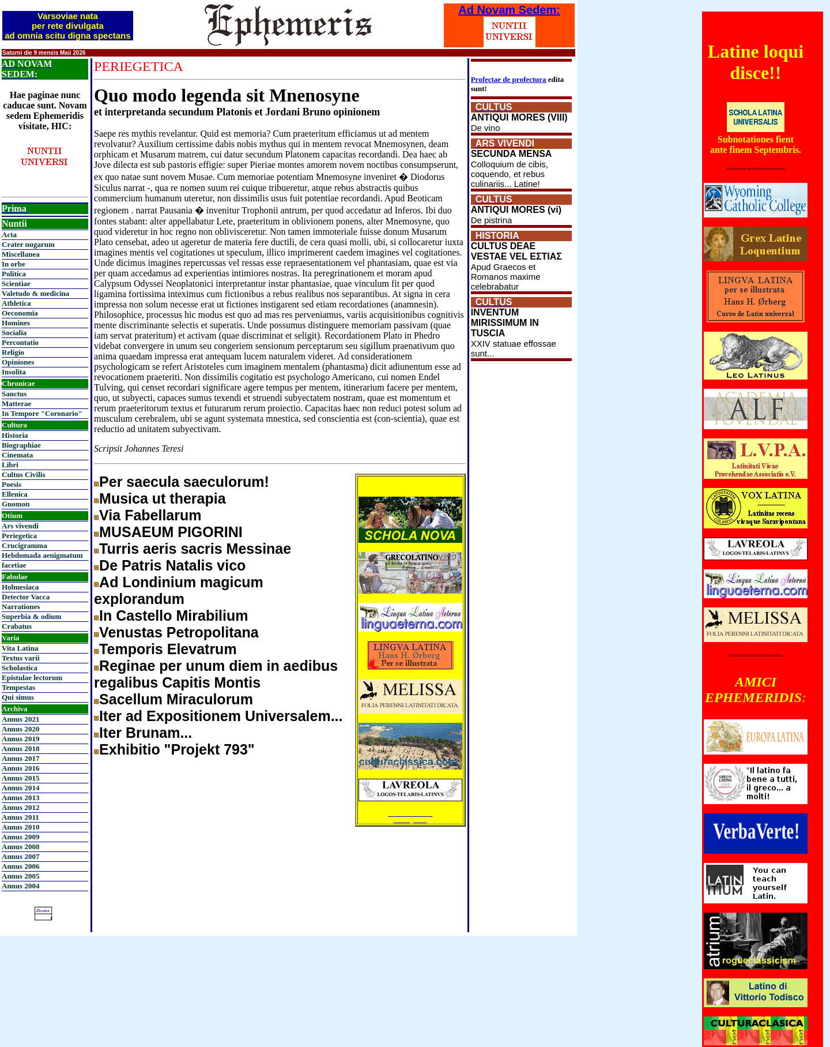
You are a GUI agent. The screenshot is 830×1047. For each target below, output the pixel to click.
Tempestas (18, 687)
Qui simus (18, 697)
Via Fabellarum (150, 515)
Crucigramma (24, 545)
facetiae (14, 565)
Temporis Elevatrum (168, 649)
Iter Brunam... (145, 733)
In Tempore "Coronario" (42, 413)
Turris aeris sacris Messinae (195, 549)
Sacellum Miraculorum (176, 699)
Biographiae (21, 445)
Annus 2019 (20, 738)
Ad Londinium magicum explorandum (178, 590)
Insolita (14, 371)
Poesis (11, 484)
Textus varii (21, 658)
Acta (9, 234)
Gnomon (15, 504)
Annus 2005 (20, 876)
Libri (10, 464)
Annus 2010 (20, 827)
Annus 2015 (20, 778)
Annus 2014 (20, 787)
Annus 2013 (20, 797)
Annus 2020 (20, 729)
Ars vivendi (20, 525)
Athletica (16, 303)
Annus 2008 (20, 846)
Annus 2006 (20, 866)
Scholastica (19, 667)
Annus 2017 (20, 758)
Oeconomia (20, 313)
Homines (16, 322)
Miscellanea (21, 254)
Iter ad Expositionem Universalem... (220, 716)
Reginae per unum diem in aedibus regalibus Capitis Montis (216, 674)
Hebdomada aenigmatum (42, 555)
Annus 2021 (20, 719)
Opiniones (18, 362)
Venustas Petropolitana (178, 632)
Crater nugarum (28, 244)
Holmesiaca (20, 587)
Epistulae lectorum (32, 677)
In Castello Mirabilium (173, 615)
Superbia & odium (31, 616)
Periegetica (19, 535)
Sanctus (14, 393)
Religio (13, 352)
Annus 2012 (20, 807)
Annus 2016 (20, 768)
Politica (14, 273)
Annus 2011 (20, 817)
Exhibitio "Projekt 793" (177, 749)
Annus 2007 (20, 856)
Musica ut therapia (162, 498)
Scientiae (16, 283)
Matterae (16, 403)
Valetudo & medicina (35, 293)
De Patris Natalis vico (172, 565)
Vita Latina (20, 648)
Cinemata (17, 455)
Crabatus (17, 626)
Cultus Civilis (24, 474)
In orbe (13, 264)
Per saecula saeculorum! (184, 482)
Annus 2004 (20, 885)
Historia (15, 435)
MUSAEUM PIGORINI (171, 532)
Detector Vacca (26, 596)
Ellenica (15, 494)
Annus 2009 (20, 836)
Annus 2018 (20, 748)
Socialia (14, 332)
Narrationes (21, 606)
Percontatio (20, 342)
